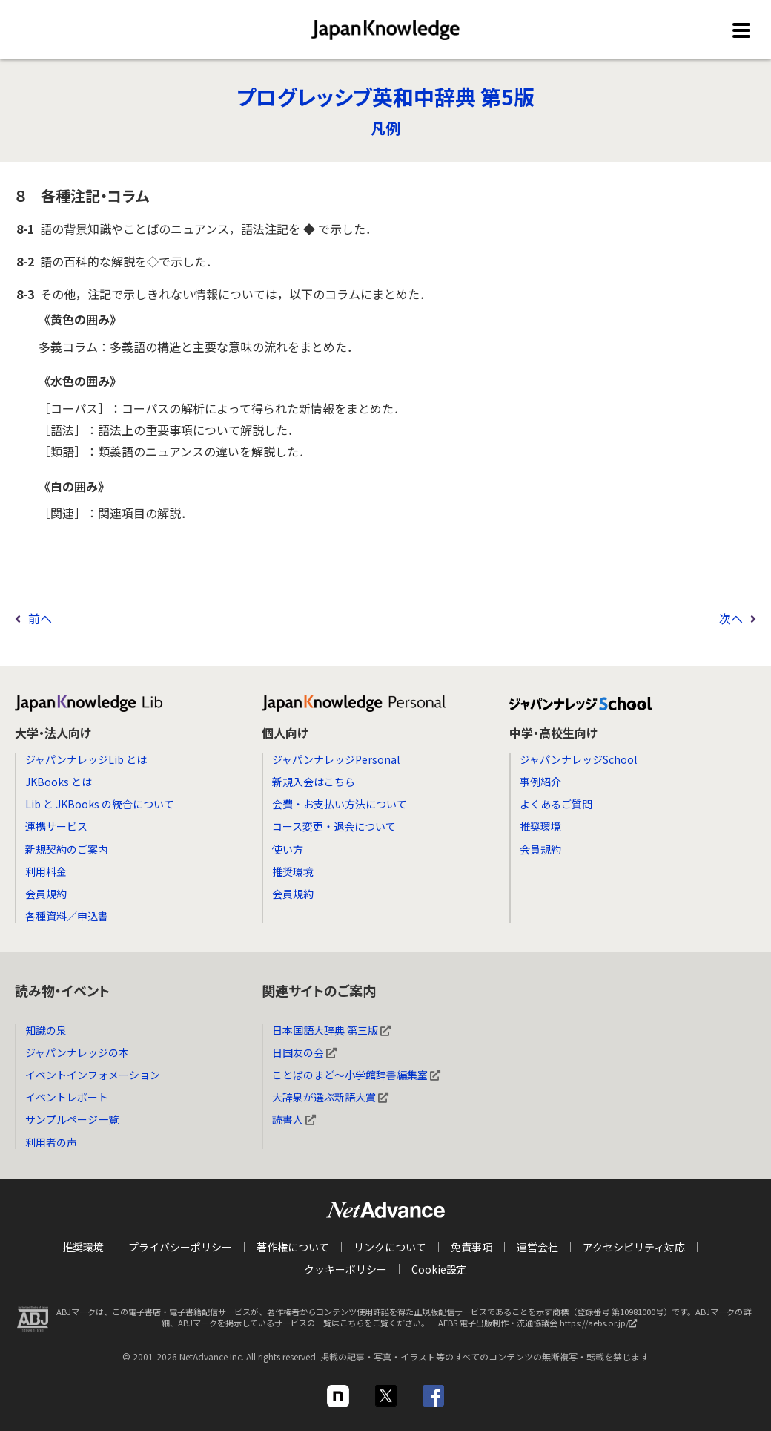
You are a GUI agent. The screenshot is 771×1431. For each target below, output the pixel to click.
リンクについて (390, 1247)
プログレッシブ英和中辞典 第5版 (385, 96)
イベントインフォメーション (92, 1074)
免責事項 (471, 1247)
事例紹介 (540, 781)
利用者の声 (51, 1142)
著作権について (293, 1247)
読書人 (294, 1119)
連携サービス (56, 826)
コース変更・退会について (334, 826)
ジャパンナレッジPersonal (336, 759)
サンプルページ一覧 (72, 1119)
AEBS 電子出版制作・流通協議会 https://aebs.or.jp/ (541, 1326)
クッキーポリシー (345, 1269)
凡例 (385, 128)
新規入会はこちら (313, 781)
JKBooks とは (58, 781)
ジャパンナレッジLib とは (86, 759)
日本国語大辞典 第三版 (331, 1030)
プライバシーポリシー (180, 1247)
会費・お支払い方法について (339, 803)
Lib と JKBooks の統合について (99, 803)
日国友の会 (304, 1052)
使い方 (287, 849)
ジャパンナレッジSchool (578, 759)
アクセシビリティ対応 (634, 1247)
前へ (40, 618)
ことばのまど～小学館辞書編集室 (356, 1074)
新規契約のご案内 (66, 849)
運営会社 (537, 1247)
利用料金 (46, 871)
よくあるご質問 (556, 803)
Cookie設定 (439, 1269)
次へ (731, 618)
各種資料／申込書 (66, 915)
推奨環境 (293, 871)
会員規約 (46, 893)
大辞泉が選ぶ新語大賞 (330, 1097)
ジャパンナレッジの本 (77, 1052)
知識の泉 (46, 1030)
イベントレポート (66, 1097)
